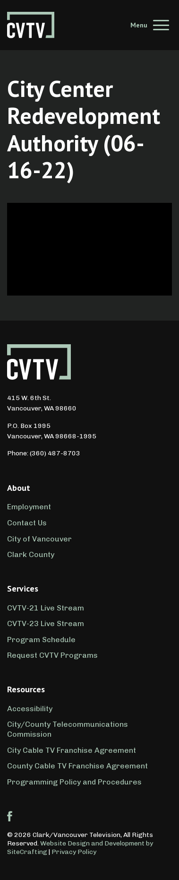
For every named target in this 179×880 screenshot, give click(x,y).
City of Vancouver (39, 538)
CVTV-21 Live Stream (45, 607)
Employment (29, 506)
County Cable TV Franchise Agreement (77, 765)
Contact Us (27, 522)
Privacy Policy (73, 852)
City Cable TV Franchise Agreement (71, 750)
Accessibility (29, 708)
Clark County (30, 554)
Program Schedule (41, 639)
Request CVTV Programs (52, 655)
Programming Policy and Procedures (74, 781)
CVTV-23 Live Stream (45, 623)
